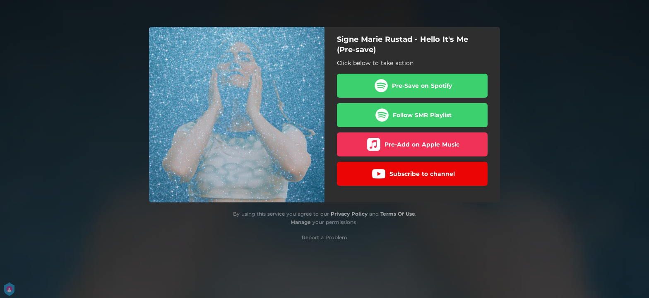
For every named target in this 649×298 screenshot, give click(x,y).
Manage (301, 222)
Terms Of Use (397, 214)
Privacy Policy (349, 214)
